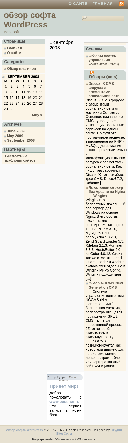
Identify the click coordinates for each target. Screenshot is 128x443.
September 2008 (21, 140)
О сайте (78, 3)
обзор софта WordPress (30, 19)
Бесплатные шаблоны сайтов (20, 158)
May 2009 (15, 136)
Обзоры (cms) (103, 76)
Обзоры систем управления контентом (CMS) (104, 60)
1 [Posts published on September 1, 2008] (6, 86)
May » (37, 115)
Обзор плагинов (21, 68)
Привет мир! (63, 386)
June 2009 (16, 131)
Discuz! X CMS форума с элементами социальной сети (104, 89)
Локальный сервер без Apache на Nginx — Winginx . (107, 191)
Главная (102, 3)
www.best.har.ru (64, 401)
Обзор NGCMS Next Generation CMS (106, 285)
